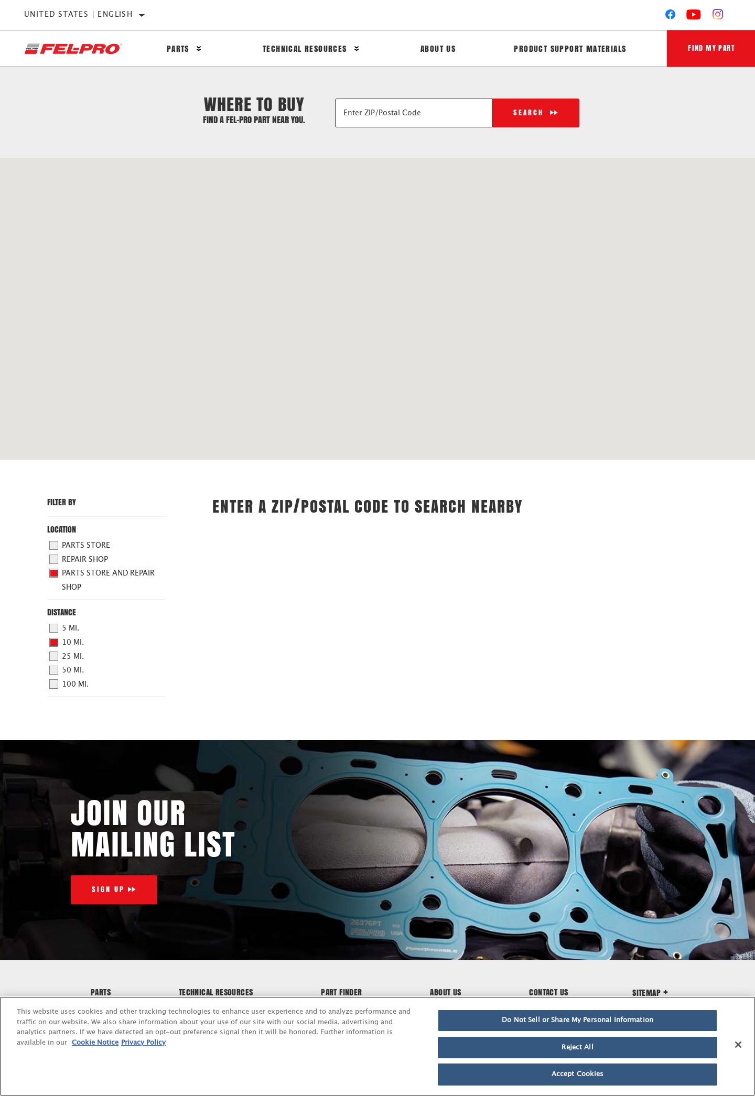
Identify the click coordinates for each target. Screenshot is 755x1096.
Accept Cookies (578, 1074)
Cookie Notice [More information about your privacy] (95, 1042)
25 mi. (66, 656)
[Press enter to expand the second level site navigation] (199, 48)
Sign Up (108, 889)
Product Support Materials (570, 48)
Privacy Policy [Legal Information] (143, 1042)
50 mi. (66, 670)
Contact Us (548, 992)
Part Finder (341, 992)
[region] (377, 1046)
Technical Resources (305, 48)
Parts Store (80, 545)
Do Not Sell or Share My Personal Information (577, 1020)
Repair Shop (79, 559)
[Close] (738, 1044)
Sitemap (650, 992)
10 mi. (66, 642)
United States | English (78, 14)
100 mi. (69, 684)
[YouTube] (694, 16)
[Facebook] (670, 16)
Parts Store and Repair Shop (102, 580)
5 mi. (64, 628)
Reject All (577, 1047)
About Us (438, 48)
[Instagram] (718, 16)
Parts (178, 48)
